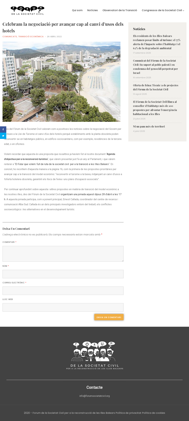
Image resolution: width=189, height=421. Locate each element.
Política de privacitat (128, 413)
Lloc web (8, 299)
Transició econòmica (31, 36)
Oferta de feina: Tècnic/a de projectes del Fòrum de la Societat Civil (155, 87)
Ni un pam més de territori (149, 126)
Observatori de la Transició (120, 10)
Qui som (77, 10)
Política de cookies (153, 413)
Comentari (10, 242)
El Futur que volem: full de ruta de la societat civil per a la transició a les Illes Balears (62, 164)
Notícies (92, 10)
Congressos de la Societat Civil (163, 10)
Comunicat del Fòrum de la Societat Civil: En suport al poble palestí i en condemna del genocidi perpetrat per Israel (155, 66)
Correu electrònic (14, 282)
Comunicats (10, 36)
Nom (6, 266)
